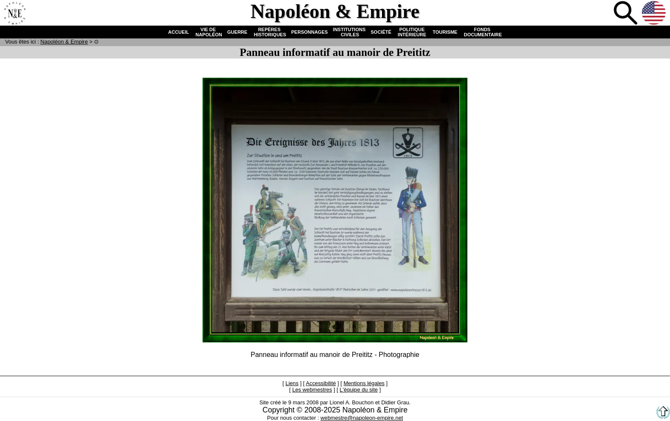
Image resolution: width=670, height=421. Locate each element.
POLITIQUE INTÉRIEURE (412, 32)
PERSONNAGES (309, 32)
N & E (64, 41)
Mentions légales (364, 383)
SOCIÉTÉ (381, 32)
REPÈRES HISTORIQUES (269, 32)
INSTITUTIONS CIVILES (349, 32)
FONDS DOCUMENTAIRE (482, 32)
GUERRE (237, 32)
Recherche (626, 13)
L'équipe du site (359, 389)
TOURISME (445, 32)
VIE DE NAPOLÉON (208, 32)
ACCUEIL (178, 32)
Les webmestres (312, 389)
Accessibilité (321, 383)
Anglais (654, 13)
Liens (292, 383)
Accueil (14, 13)
